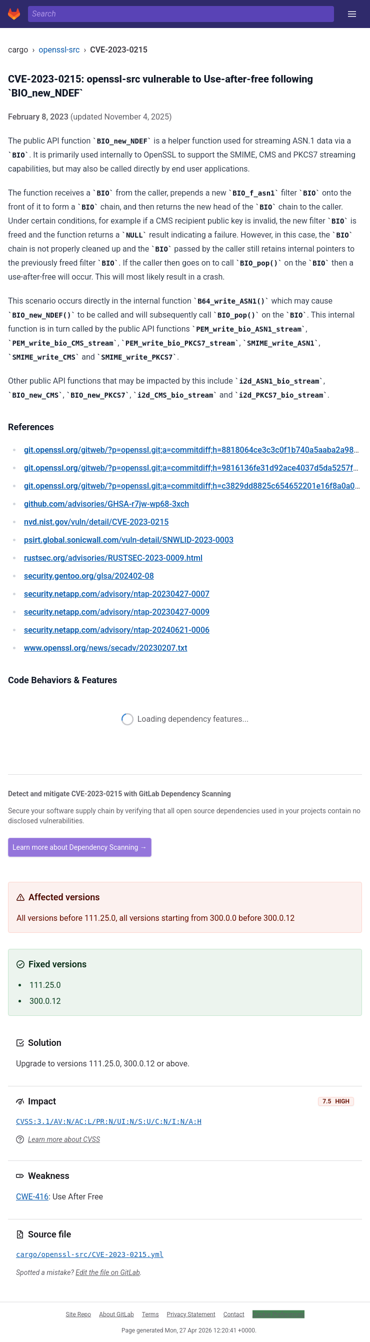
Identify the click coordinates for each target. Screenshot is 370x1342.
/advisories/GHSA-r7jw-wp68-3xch (106, 504)
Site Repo (79, 1313)
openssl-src (59, 50)
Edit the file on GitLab (108, 1272)
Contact (234, 1313)
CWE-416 (32, 1196)
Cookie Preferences (278, 1313)
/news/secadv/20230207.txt (106, 648)
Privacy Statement (191, 1313)
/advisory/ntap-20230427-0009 (117, 612)
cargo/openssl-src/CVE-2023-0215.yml (90, 1254)
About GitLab (116, 1313)
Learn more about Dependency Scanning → (79, 847)
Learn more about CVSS (64, 1139)
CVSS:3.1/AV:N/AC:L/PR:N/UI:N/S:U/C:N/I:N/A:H (109, 1121)
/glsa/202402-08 (89, 576)
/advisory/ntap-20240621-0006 (117, 630)
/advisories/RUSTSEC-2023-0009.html (113, 558)
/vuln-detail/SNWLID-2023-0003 (129, 540)
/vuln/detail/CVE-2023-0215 (96, 522)
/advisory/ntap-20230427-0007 (117, 594)
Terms (150, 1313)
